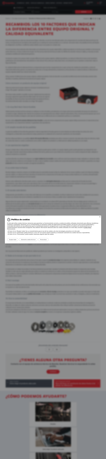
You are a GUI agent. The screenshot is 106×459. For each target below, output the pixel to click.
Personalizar (46, 239)
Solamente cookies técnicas (30, 239)
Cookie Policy (87, 227)
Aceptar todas (13, 239)
